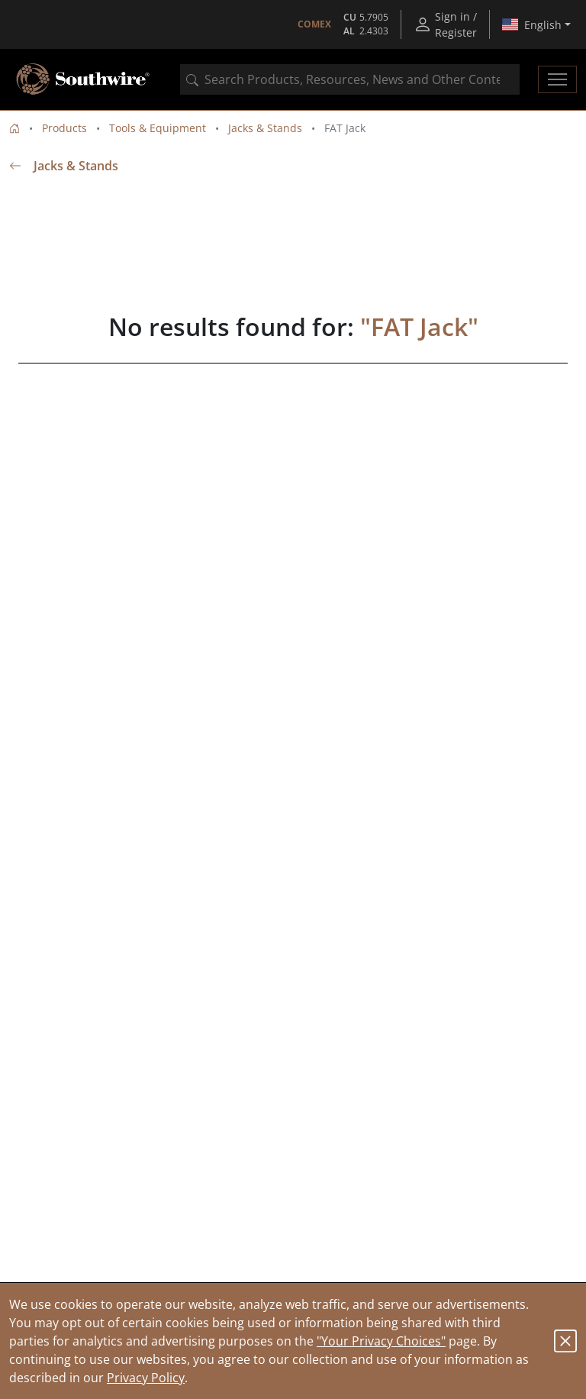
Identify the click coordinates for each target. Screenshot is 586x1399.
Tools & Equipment (157, 128)
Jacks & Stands (265, 128)
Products (64, 128)
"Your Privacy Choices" (381, 1341)
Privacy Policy (146, 1377)
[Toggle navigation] (557, 79)
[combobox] (350, 79)
